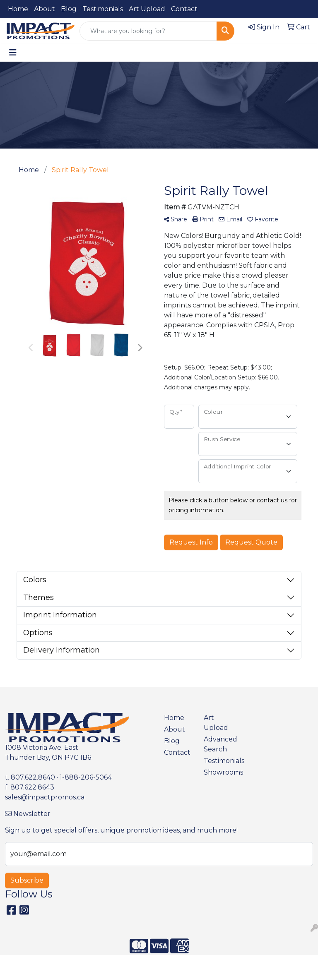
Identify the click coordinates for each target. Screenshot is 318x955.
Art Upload (147, 9)
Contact (184, 9)
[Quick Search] (148, 31)
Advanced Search (219, 744)
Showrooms (219, 772)
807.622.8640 (33, 777)
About (44, 9)
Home (18, 9)
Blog (69, 9)
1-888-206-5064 (86, 777)
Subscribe (26, 880)
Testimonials (102, 9)
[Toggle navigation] (13, 52)
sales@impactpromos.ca (44, 797)
